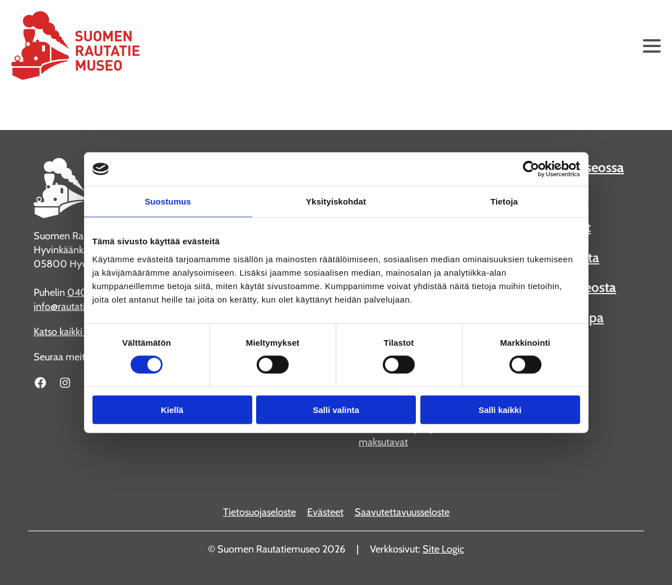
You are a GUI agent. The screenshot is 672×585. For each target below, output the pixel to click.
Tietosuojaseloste (259, 512)
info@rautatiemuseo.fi (80, 306)
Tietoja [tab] (504, 201)
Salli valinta (336, 409)
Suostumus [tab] (168, 201)
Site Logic (443, 549)
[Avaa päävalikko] (652, 46)
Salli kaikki (500, 409)
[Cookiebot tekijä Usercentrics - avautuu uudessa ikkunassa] (531, 169)
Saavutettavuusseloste (402, 512)
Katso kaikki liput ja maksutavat (398, 435)
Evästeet (325, 512)
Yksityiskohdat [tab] (336, 201)
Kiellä (172, 409)
